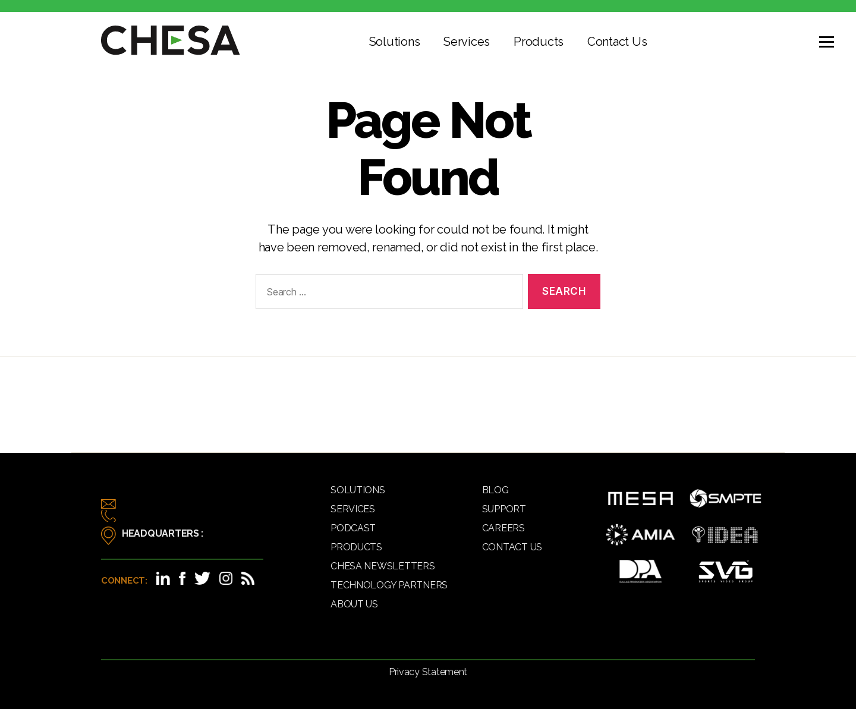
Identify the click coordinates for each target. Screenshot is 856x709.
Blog (495, 490)
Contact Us (617, 41)
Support (504, 509)
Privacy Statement (428, 672)
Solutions (394, 41)
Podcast (353, 528)
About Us (354, 604)
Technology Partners (389, 585)
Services (466, 41)
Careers (503, 528)
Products (539, 41)
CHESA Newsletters (383, 566)
